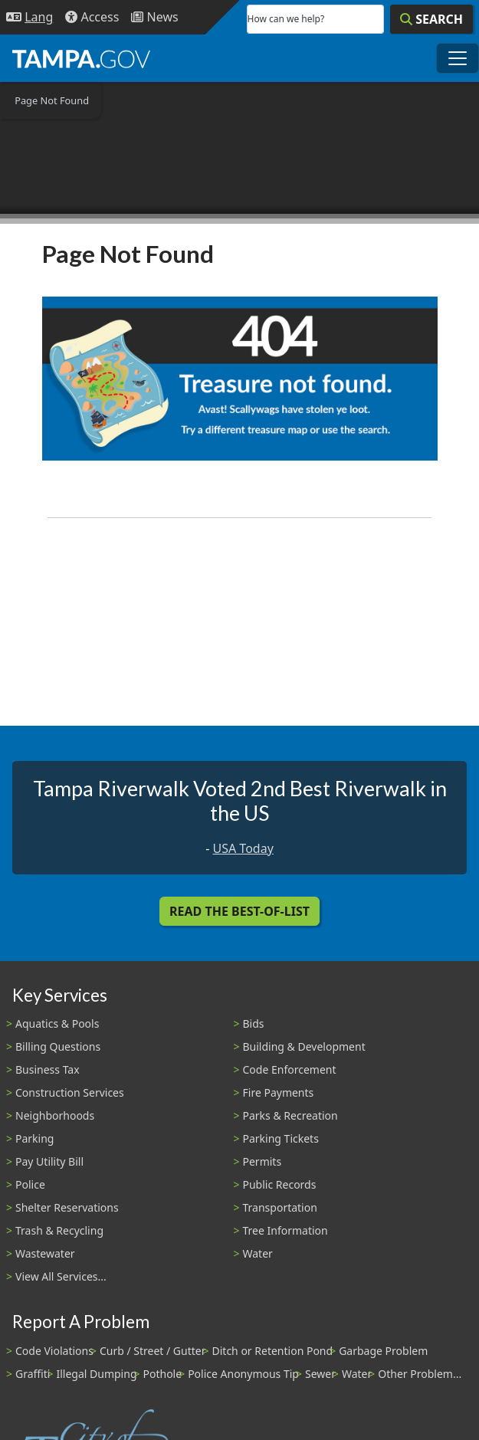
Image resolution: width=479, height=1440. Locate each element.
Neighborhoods (54, 1115)
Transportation (280, 1207)
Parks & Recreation (290, 1115)
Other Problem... (419, 1373)
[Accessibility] (92, 17)
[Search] (431, 19)
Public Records (280, 1184)
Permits (262, 1161)
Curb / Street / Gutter (153, 1350)
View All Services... (61, 1276)
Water (258, 1253)
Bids (253, 1023)
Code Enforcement (289, 1069)
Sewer (320, 1373)
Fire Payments (278, 1092)
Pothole (162, 1373)
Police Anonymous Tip (243, 1373)
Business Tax (47, 1069)
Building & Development (304, 1046)
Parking (34, 1138)
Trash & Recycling (59, 1230)
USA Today (243, 848)
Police (30, 1184)
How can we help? (286, 18)
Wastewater (45, 1253)
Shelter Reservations (67, 1207)
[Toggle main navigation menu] (457, 58)
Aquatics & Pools (57, 1023)
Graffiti (32, 1373)
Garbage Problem (383, 1350)
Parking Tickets (281, 1138)
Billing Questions (57, 1046)
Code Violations (54, 1350)
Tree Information (285, 1230)
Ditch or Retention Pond (272, 1350)
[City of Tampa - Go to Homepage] (81, 58)
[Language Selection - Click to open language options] (29, 17)
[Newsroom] (154, 17)
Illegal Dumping (96, 1373)
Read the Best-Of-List (239, 911)
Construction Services (69, 1092)
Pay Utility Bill (49, 1161)
